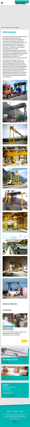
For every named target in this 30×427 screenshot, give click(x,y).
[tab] (15, 304)
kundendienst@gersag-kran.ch (19, 416)
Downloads (7, 378)
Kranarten (11, 27)
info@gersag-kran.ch (8, 393)
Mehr (5, 362)
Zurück (24, 341)
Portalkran (16, 27)
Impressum (15, 411)
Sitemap (21, 411)
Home (2, 27)
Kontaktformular (8, 395)
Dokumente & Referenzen (10, 304)
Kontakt (8, 411)
